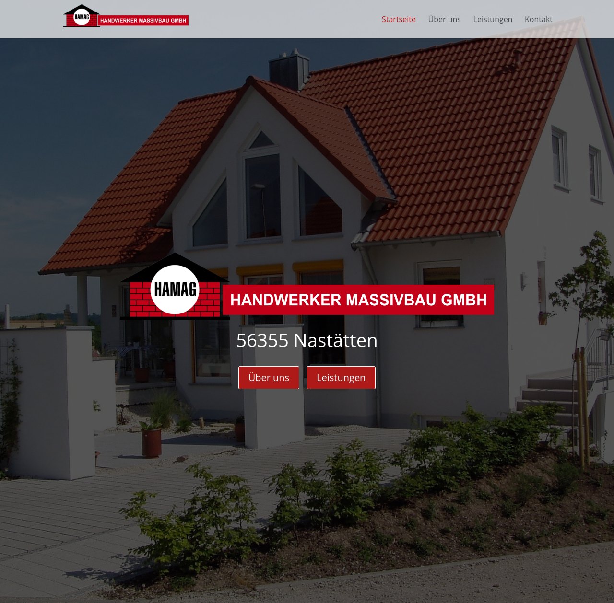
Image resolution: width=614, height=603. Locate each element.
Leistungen (341, 377)
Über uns (268, 377)
